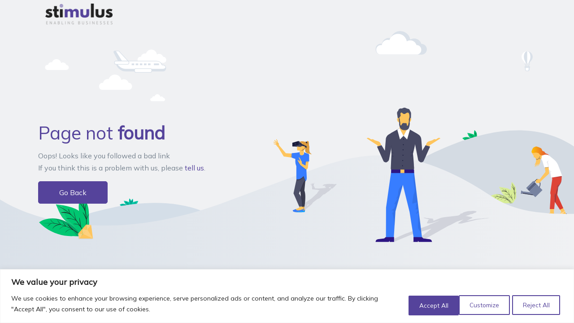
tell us (194, 167)
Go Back (73, 192)
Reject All (477, 305)
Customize (419, 305)
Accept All (535, 305)
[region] (287, 296)
